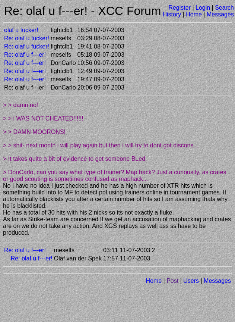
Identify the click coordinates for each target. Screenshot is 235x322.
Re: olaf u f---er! (25, 54)
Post (172, 281)
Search (224, 7)
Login (203, 7)
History (171, 14)
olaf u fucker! (21, 30)
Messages (220, 14)
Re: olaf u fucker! (26, 38)
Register (179, 7)
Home (194, 14)
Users (191, 281)
